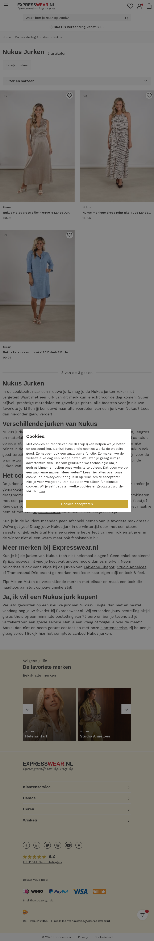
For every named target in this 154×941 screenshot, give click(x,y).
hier (94, 472)
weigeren (52, 482)
